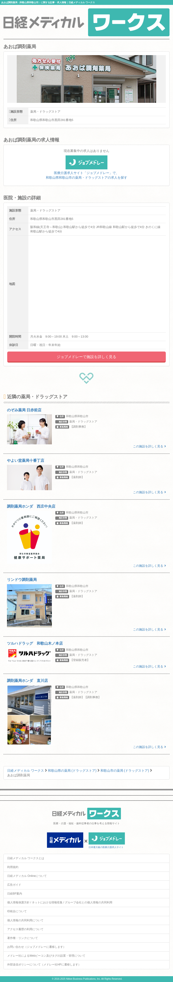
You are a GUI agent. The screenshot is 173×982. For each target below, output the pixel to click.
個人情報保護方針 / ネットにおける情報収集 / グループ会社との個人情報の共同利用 (59, 902)
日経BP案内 (14, 893)
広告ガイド (14, 884)
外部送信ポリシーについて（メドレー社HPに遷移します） (44, 964)
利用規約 (12, 867)
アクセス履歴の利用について (25, 929)
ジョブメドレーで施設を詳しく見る (86, 357)
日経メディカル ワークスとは (25, 858)
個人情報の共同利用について (25, 920)
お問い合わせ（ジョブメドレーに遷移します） (36, 946)
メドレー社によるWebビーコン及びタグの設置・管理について (46, 955)
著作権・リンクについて (22, 938)
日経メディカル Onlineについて (27, 876)
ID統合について (17, 911)
